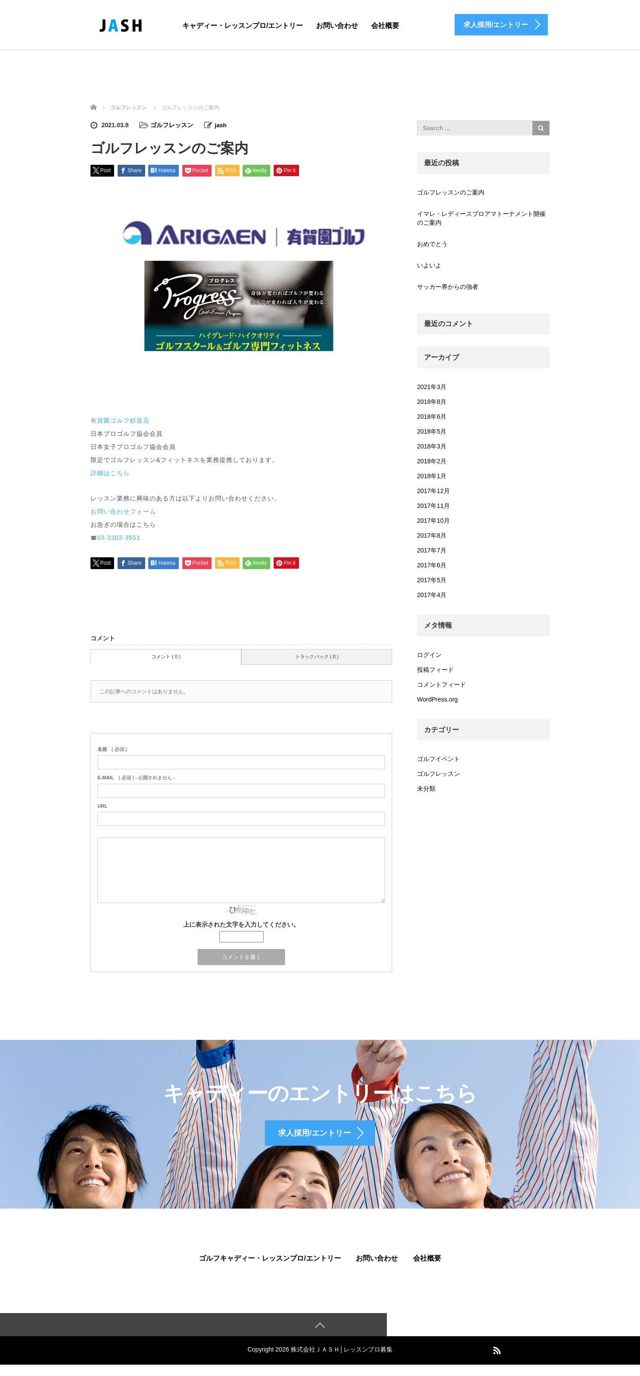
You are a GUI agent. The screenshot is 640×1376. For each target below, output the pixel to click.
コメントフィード (441, 684)
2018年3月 (431, 446)
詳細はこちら (110, 472)
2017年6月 (431, 565)
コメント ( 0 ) (166, 656)
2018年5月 (431, 431)
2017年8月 (431, 535)
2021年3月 (431, 386)
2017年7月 (431, 550)
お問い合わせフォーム (123, 510)
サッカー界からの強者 (447, 286)
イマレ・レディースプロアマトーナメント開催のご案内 (481, 218)
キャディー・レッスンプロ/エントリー (242, 25)
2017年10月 (433, 520)
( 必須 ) (112, 748)
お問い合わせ (337, 25)
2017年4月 (431, 594)
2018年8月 (431, 401)
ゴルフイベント (438, 758)
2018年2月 (431, 461)
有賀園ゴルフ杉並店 (120, 420)
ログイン (429, 654)
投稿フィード (435, 669)
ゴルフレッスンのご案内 (450, 192)
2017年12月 (433, 490)
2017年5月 (431, 580)
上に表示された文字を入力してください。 (241, 924)
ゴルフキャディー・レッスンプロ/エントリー (270, 1268)
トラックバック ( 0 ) (317, 656)
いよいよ (429, 265)
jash (221, 125)
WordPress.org (437, 699)
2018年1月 (431, 476)
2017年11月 (433, 505)
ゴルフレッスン (171, 125)
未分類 (426, 788)
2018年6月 (431, 416)
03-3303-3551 (118, 537)
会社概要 (385, 25)
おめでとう (432, 243)
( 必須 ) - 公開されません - (136, 777)
